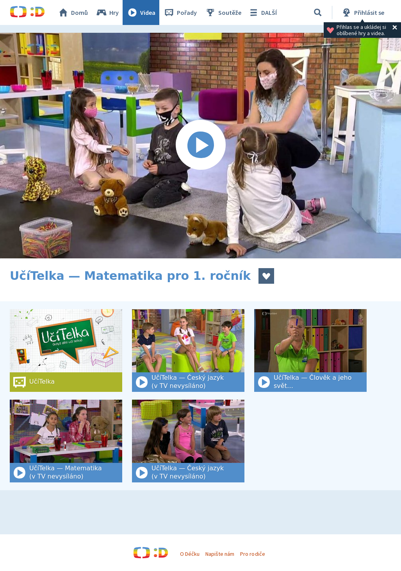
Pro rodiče (252, 553)
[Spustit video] (200, 145)
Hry (107, 12)
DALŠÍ (262, 12)
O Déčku (190, 553)
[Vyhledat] (318, 12)
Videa (141, 12)
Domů (72, 12)
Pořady (180, 12)
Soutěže (223, 12)
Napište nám (219, 553)
